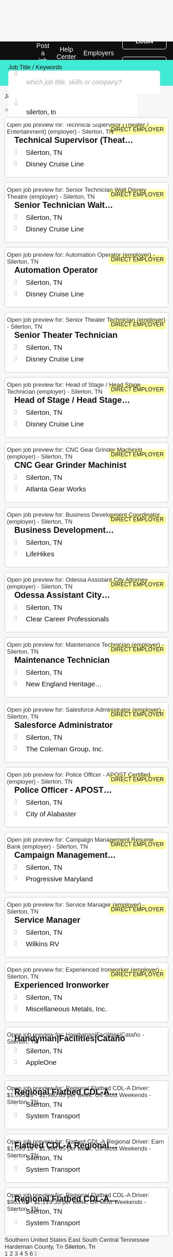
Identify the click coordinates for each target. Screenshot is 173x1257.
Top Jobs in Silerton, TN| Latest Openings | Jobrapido (30, 50)
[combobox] (72, 112)
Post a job (42, 53)
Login (144, 41)
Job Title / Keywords (35, 67)
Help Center (66, 53)
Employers (99, 53)
